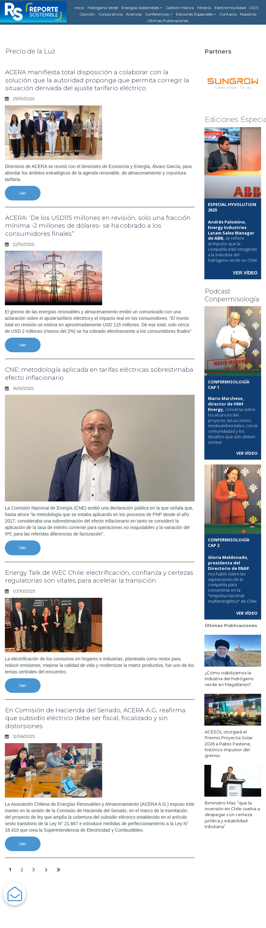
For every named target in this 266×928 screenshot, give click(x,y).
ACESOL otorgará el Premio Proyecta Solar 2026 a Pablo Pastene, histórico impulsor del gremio (229, 743)
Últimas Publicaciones (167, 20)
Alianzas (134, 14)
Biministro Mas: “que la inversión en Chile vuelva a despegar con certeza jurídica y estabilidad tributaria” (232, 814)
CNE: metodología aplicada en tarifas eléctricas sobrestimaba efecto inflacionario (79, 372)
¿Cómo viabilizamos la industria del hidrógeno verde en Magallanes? (229, 677)
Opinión (87, 14)
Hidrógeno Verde (103, 7)
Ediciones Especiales (196, 14)
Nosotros (248, 14)
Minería (204, 7)
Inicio (79, 7)
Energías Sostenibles (142, 7)
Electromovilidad (230, 7)
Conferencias (159, 14)
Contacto (228, 14)
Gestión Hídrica (180, 7)
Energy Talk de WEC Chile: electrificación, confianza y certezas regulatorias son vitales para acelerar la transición (96, 575)
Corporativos (110, 14)
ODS (253, 7)
